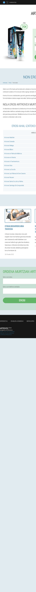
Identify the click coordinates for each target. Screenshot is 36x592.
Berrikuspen (30, 321)
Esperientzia (4, 321)
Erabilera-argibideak (17, 321)
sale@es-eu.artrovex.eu (6, 330)
